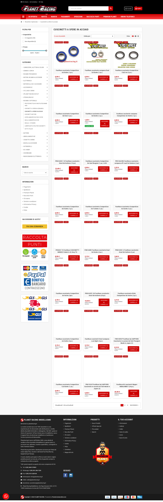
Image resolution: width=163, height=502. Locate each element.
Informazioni (123, 425)
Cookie (67, 445)
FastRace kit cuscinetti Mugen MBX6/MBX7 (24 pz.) (126, 387)
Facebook (65, 477)
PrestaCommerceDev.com (59, 498)
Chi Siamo (24, 2)
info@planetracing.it (37, 478)
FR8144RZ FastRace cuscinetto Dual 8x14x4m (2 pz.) (97, 252)
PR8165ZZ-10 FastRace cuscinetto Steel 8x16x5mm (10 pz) (67, 162)
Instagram (71, 477)
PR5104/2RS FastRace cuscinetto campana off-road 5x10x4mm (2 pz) (127, 162)
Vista (128, 36)
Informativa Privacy (70, 442)
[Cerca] (90, 8)
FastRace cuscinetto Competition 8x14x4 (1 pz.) (67, 115)
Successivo (134, 407)
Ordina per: (87, 36)
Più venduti (95, 431)
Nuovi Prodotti (96, 425)
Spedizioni (68, 428)
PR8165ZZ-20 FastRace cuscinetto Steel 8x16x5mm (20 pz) (97, 295)
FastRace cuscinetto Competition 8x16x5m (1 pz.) (97, 115)
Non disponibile (30, 41)
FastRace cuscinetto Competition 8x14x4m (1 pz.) (67, 208)
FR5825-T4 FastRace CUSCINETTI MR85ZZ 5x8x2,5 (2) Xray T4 (67, 252)
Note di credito (123, 434)
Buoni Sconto (123, 439)
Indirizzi (121, 428)
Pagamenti (68, 425)
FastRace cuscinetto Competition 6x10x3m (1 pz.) (67, 71)
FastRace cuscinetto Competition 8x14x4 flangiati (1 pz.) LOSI (97, 162)
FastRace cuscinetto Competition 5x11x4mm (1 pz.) (97, 208)
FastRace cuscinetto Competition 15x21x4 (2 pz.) (126, 71)
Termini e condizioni (70, 439)
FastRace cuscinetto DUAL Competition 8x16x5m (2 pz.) (127, 295)
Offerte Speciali (96, 428)
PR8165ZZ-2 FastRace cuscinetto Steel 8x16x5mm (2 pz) (126, 252)
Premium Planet (69, 431)
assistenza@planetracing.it (38, 484)
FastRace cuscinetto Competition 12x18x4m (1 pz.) (67, 387)
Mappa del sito (69, 454)
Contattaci (33, 2)
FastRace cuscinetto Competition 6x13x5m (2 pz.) (67, 341)
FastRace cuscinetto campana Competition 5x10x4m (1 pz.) (126, 115)
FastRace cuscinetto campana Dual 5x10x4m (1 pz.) (97, 71)
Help (41, 2)
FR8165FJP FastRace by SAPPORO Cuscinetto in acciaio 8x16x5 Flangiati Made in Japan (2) (127, 342)
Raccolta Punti (69, 434)
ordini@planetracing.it (33, 481)
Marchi (94, 434)
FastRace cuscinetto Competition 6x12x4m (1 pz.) (126, 208)
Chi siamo (67, 436)
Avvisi (121, 436)
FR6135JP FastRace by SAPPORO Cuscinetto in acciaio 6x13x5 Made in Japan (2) (97, 388)
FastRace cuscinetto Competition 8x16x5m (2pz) (67, 295)
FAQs (66, 448)
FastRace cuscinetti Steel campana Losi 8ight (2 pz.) (97, 341)
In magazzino (30, 38)
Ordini (121, 431)
